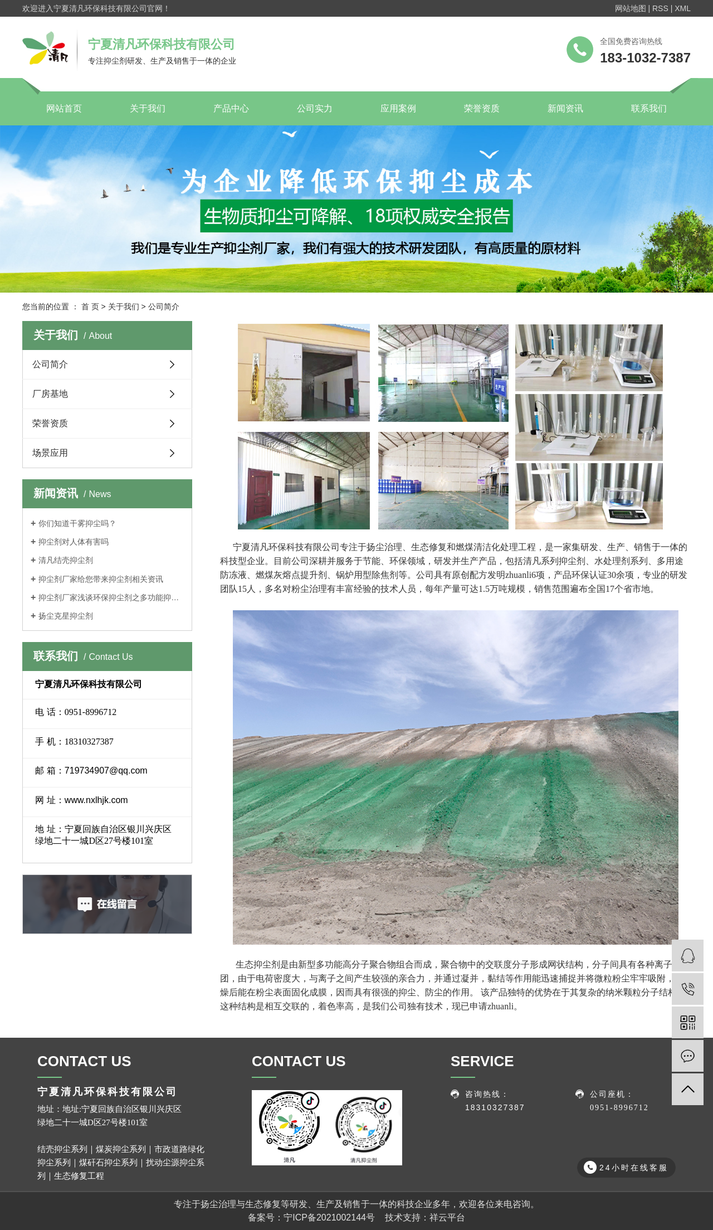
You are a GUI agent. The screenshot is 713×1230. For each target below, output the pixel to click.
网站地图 (630, 8)
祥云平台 (447, 1217)
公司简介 (50, 364)
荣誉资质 (482, 108)
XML (683, 8)
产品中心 (231, 108)
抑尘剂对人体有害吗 (73, 541)
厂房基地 (50, 393)
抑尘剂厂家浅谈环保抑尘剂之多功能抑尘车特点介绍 (111, 597)
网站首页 (64, 108)
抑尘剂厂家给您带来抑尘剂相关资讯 (100, 579)
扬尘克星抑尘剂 (65, 615)
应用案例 (398, 108)
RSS (660, 8)
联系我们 (649, 108)
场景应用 (50, 453)
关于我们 (147, 108)
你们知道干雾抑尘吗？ (77, 523)
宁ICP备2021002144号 (329, 1217)
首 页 (90, 306)
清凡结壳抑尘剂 (65, 560)
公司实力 (315, 108)
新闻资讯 (565, 108)
